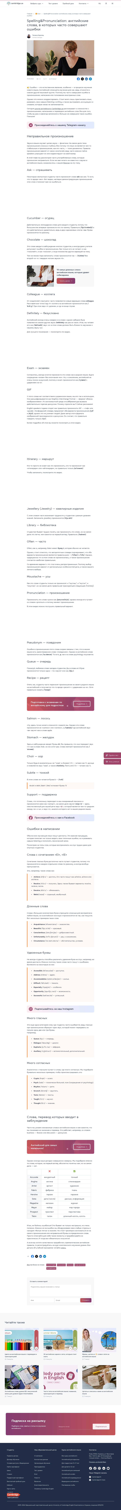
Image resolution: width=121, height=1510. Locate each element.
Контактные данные (41, 1459)
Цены (9, 1470)
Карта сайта (11, 1488)
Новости (37, 1477)
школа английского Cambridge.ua (49, 109)
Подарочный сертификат (15, 1477)
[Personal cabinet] (106, 3)
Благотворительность (41, 1485)
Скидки (9, 1474)
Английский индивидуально (71, 1477)
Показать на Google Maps (97, 1462)
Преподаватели (39, 1466)
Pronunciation (61, 1265)
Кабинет (10, 1485)
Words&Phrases (51, 1268)
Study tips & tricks (80, 1265)
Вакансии (37, 1481)
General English (51, 1265)
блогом (66, 163)
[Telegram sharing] (90, 78)
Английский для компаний (71, 1470)
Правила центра (12, 1455)
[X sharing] (82, 78)
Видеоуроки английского (70, 1481)
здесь (63, 1248)
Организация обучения (42, 1463)
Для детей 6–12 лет (68, 1466)
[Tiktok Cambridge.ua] (90, 1468)
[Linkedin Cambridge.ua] (103, 1468)
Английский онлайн (68, 1474)
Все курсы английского (69, 1455)
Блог (35, 1474)
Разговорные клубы (68, 1485)
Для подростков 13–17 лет (70, 1463)
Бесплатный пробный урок (16, 1481)
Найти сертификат (13, 1466)
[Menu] (112, 3)
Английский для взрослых (70, 1459)
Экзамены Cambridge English (44, 1488)
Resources (70, 1265)
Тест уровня (53, 3)
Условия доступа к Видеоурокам (18, 1463)
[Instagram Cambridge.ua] (99, 1468)
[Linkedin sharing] (86, 78)
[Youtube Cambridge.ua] (108, 1468)
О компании (38, 1455)
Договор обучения (13, 1459)
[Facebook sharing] (78, 78)
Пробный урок (68, 3)
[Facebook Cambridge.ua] (95, 1468)
